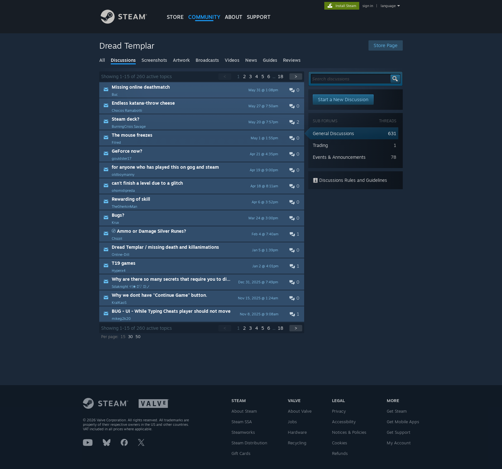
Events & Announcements (339, 157)
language (388, 6)
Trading (320, 145)
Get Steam (397, 411)
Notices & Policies (349, 432)
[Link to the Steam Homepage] (129, 22)
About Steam (244, 411)
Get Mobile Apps (403, 421)
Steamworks (243, 432)
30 (130, 336)
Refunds (340, 453)
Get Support (398, 432)
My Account (399, 442)
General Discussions (333, 133)
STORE (175, 17)
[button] (201, 90)
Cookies (339, 442)
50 (138, 336)
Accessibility (344, 421)
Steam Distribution (249, 442)
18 (280, 76)
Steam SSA (241, 421)
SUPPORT (259, 17)
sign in (367, 6)
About (233, 17)
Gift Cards (240, 453)
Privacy (339, 411)
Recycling (297, 442)
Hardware (297, 432)
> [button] (296, 76)
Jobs (292, 421)
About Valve (300, 411)
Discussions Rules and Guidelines (350, 180)
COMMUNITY (204, 17)
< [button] (224, 76)
